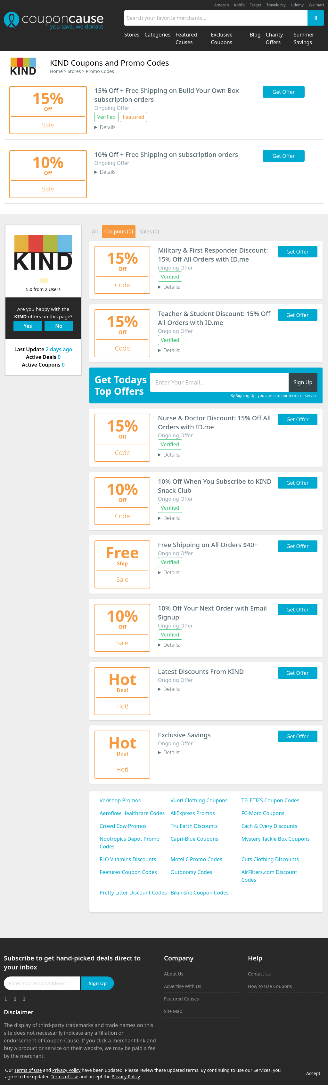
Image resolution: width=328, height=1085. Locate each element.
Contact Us (259, 974)
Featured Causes (181, 999)
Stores (74, 71)
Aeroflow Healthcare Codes (132, 813)
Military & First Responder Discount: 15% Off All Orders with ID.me (213, 254)
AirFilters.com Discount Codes (269, 876)
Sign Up (98, 983)
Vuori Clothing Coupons (198, 800)
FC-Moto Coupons (263, 813)
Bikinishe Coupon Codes (199, 892)
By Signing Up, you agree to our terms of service (273, 395)
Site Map (173, 1011)
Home (56, 71)
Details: (108, 127)
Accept (313, 1073)
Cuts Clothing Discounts (270, 859)
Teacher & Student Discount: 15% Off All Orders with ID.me (214, 318)
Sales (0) (149, 231)
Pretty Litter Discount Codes (133, 892)
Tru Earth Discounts (193, 826)
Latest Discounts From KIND (201, 671)
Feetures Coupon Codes (128, 872)
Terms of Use (28, 1070)
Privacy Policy (66, 1070)
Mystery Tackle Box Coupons (276, 838)
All (95, 231)
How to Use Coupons (270, 986)
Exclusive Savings (184, 735)
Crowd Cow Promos (123, 826)
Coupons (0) (118, 231)
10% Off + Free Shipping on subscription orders (166, 154)
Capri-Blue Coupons (194, 838)
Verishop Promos (120, 800)
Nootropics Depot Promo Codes (130, 842)
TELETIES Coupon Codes (270, 800)
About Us (173, 974)
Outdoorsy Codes (191, 872)
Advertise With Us (182, 986)
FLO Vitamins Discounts (128, 859)
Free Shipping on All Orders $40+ (208, 544)
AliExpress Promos (192, 813)
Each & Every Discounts (270, 826)
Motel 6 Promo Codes (196, 859)
